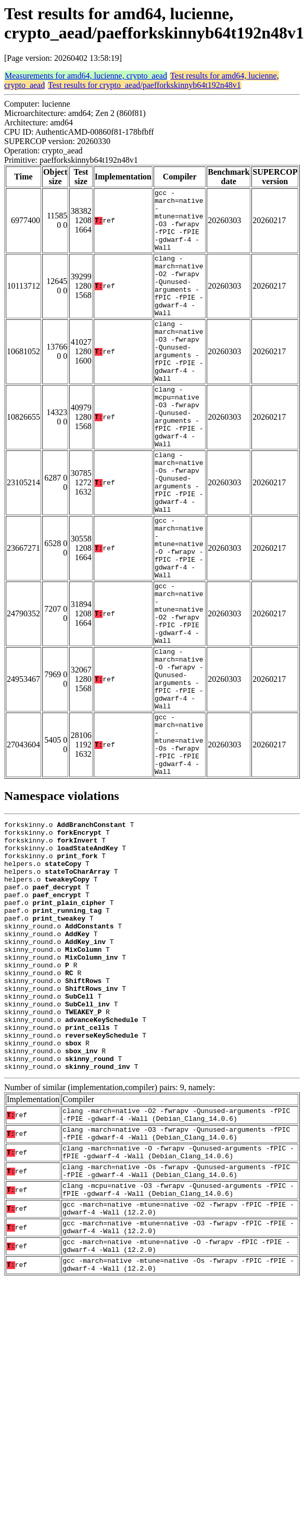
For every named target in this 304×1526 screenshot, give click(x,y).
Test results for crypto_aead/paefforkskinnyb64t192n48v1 (144, 85)
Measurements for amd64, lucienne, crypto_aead (86, 75)
